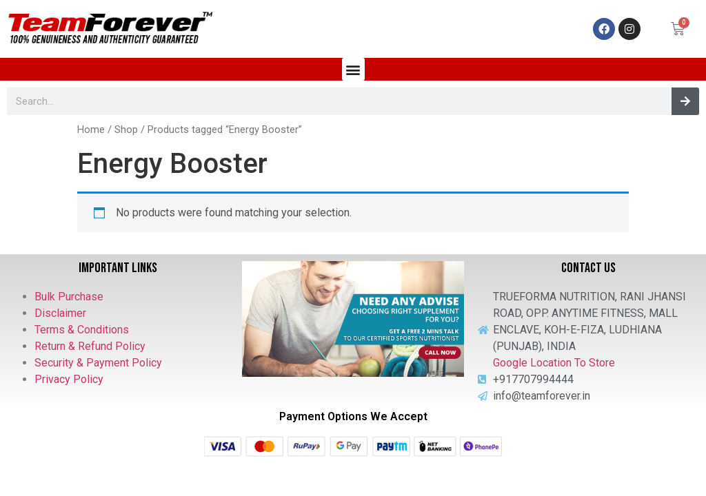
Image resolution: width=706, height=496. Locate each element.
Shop (126, 129)
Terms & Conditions (81, 329)
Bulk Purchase (68, 296)
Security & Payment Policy (98, 362)
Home (91, 129)
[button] (353, 69)
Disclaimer (60, 313)
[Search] (685, 101)
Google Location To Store (554, 362)
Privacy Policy (68, 379)
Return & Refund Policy (89, 346)
